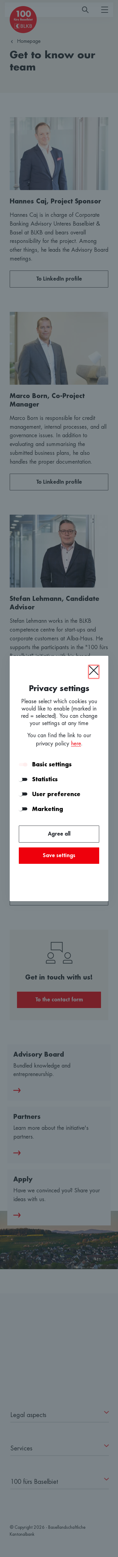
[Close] (94, 672)
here (76, 743)
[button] (95, 764)
